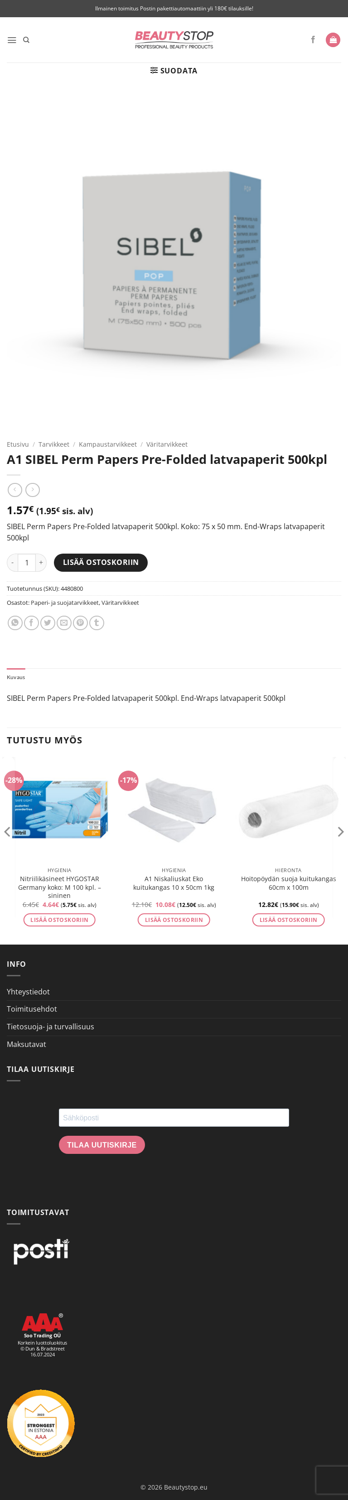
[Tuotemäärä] (27, 563)
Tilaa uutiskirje (102, 1146)
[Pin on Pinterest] (80, 623)
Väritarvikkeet (167, 444)
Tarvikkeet (54, 444)
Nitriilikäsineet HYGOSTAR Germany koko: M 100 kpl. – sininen (59, 888)
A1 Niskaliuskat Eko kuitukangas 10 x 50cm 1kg (173, 884)
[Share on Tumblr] (96, 623)
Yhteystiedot (28, 993)
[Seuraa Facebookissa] (313, 40)
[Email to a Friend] (64, 623)
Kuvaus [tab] (17, 677)
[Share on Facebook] (31, 623)
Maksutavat (26, 1045)
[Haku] (27, 39)
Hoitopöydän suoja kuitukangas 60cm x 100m (288, 884)
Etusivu (18, 444)
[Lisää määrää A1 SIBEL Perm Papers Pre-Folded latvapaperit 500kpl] (41, 563)
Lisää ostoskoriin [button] (59, 920)
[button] (12, 40)
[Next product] (15, 490)
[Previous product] (32, 490)
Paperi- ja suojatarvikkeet (65, 602)
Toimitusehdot (32, 1010)
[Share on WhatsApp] (15, 623)
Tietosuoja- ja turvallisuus (50, 1027)
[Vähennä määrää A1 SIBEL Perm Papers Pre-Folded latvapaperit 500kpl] (12, 563)
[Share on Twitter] (47, 623)
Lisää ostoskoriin (101, 562)
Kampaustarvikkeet (108, 444)
